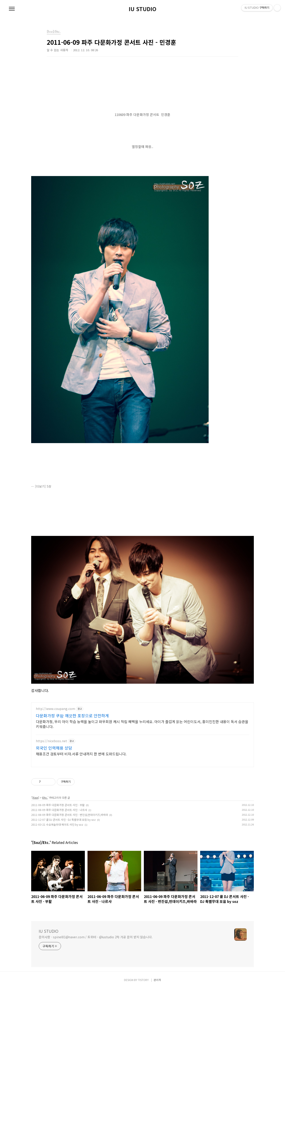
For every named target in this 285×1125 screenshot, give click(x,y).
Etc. (45, 934)
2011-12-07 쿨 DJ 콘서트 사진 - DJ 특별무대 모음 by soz (63, 956)
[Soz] (35, 934)
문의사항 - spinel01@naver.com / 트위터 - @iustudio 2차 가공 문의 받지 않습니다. (96, 1073)
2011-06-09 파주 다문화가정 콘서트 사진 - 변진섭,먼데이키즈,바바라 (69, 951)
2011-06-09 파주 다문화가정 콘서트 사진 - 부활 (58, 941)
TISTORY (143, 1116)
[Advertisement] (142, 101)
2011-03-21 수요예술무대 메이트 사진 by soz (57, 961)
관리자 (157, 1116)
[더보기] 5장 (43, 548)
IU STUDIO (142, 9)
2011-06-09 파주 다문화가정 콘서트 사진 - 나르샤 (59, 946)
